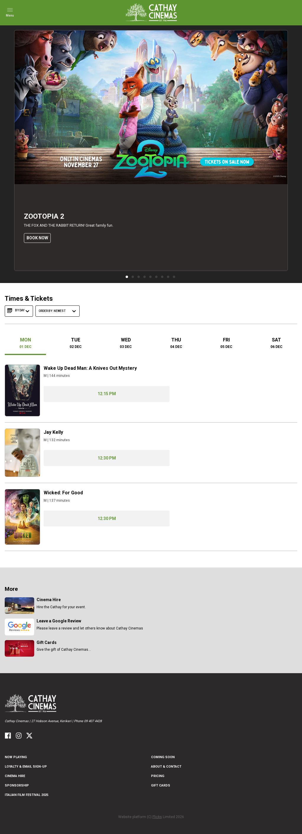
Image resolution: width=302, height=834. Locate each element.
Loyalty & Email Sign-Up (26, 766)
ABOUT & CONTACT (166, 766)
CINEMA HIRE (15, 776)
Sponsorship (17, 785)
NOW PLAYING (16, 757)
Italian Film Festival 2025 (26, 795)
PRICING (157, 776)
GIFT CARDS (160, 785)
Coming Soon (163, 757)
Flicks (157, 817)
